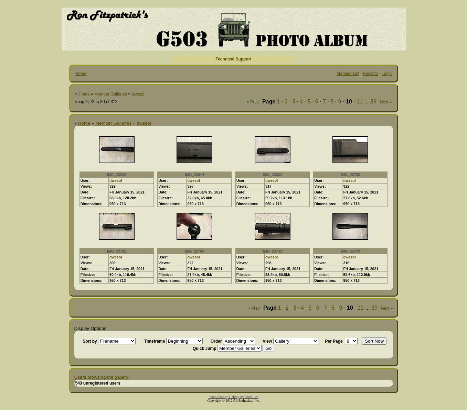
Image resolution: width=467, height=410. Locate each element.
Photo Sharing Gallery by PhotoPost (233, 397)
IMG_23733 (350, 251)
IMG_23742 (272, 251)
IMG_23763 (194, 251)
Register (370, 73)
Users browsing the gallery (101, 377)
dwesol (137, 94)
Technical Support (234, 59)
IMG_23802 (272, 175)
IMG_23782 (116, 251)
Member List (348, 73)
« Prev (253, 102)
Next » (386, 102)
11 (360, 101)
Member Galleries (110, 94)
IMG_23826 (116, 175)
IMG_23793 (350, 175)
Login (387, 73)
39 (373, 101)
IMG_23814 (194, 175)
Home (80, 73)
